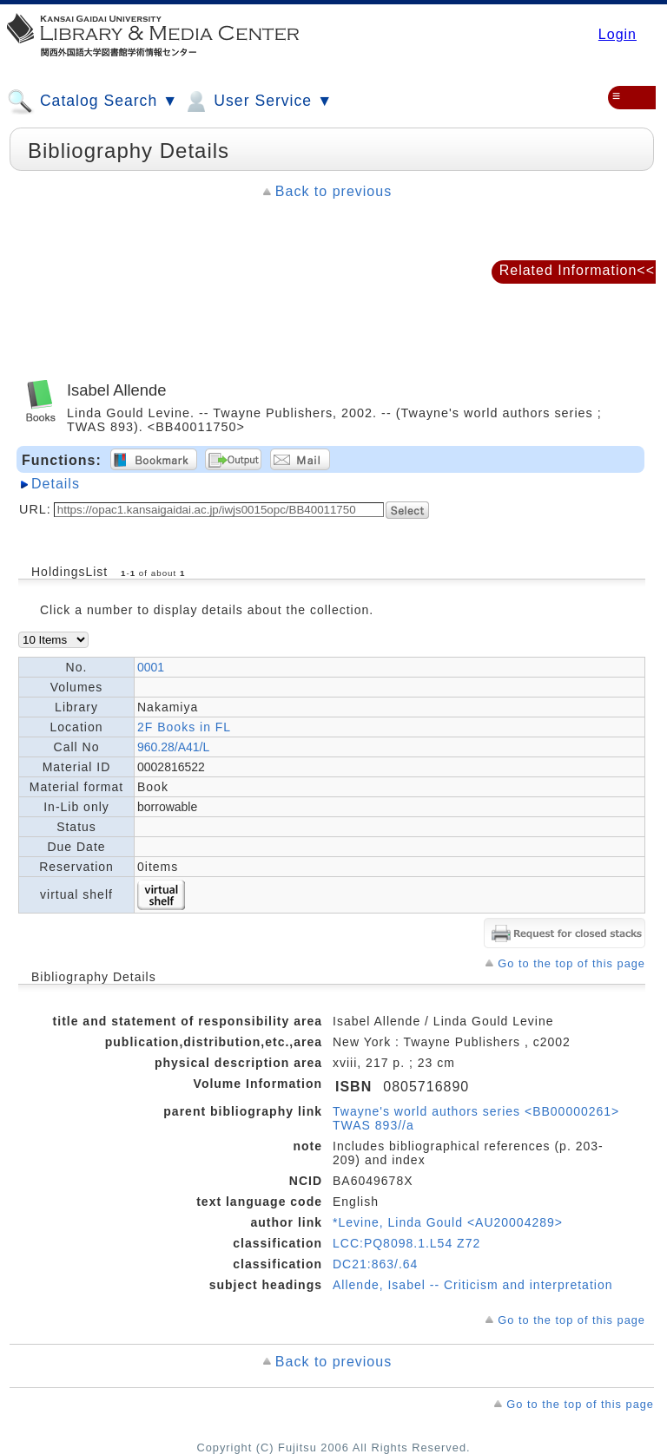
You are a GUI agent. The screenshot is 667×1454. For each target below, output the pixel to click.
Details (55, 483)
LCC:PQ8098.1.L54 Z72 (406, 1243)
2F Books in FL (184, 727)
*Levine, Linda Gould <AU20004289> (448, 1222)
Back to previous (333, 191)
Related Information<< (577, 270)
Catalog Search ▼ (92, 101)
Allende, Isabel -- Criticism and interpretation (472, 1285)
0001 (150, 667)
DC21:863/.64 (375, 1264)
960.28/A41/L (173, 747)
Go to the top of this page (571, 963)
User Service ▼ (257, 101)
